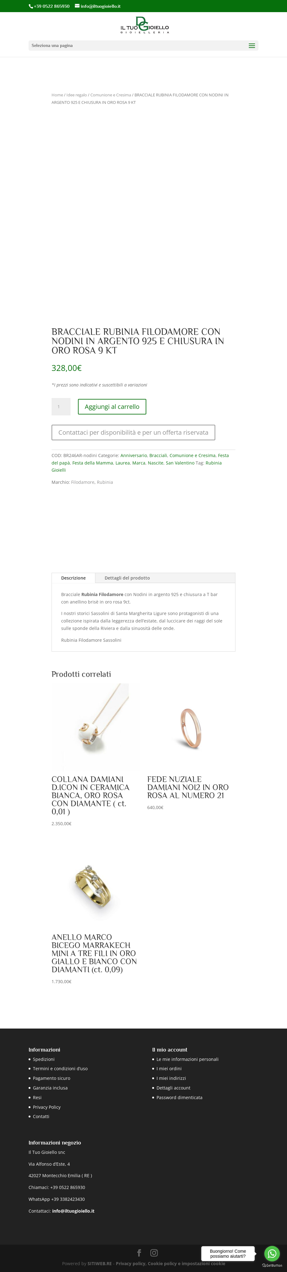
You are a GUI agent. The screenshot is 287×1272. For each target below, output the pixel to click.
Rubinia (105, 482)
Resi (37, 1097)
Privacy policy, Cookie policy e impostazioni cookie (170, 1263)
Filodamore (82, 482)
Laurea (123, 463)
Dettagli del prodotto (127, 578)
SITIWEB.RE (100, 1263)
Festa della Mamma (92, 463)
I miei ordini (169, 1068)
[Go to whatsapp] (272, 1253)
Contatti (41, 1116)
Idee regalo (76, 95)
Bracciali (158, 455)
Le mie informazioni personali (188, 1059)
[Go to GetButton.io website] (272, 1266)
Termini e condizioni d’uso (60, 1068)
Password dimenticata (180, 1097)
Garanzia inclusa (50, 1088)
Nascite (155, 463)
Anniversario (134, 455)
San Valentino (180, 463)
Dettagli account (173, 1088)
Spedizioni (44, 1059)
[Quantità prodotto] (61, 406)
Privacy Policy (47, 1107)
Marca (138, 463)
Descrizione (73, 578)
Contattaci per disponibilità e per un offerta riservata (133, 432)
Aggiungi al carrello (112, 406)
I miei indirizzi (171, 1078)
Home (57, 95)
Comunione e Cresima (110, 95)
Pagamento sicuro (51, 1078)
